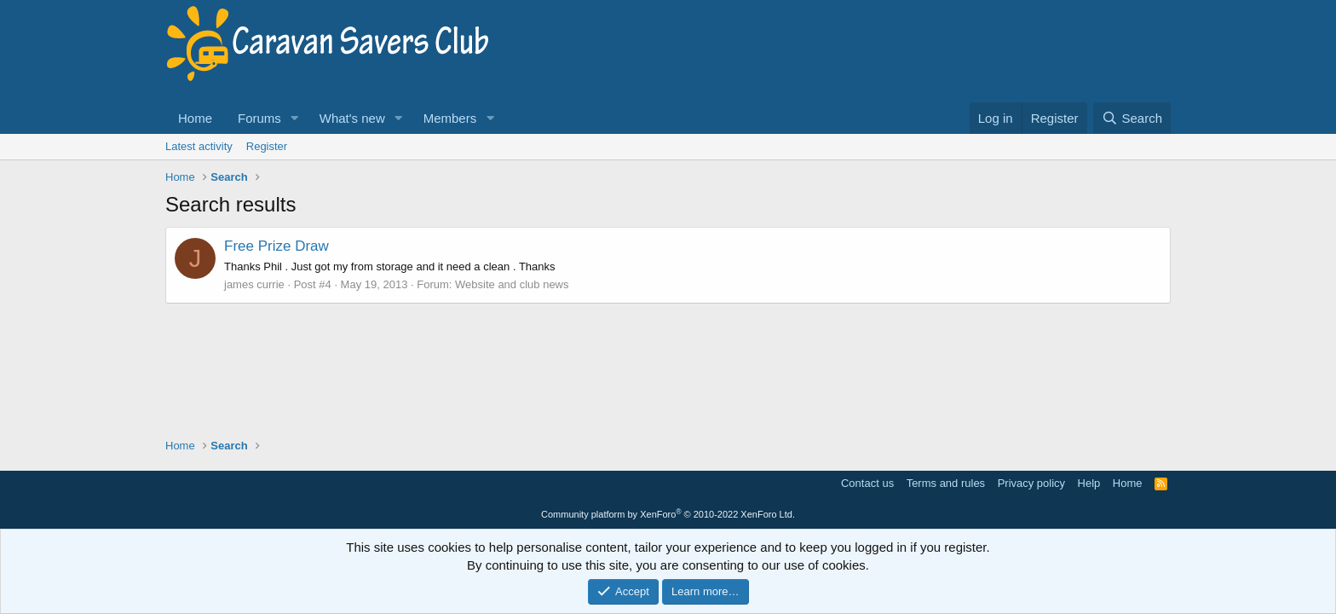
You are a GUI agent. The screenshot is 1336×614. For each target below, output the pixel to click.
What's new (352, 118)
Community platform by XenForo (668, 514)
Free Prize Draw (276, 246)
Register (266, 146)
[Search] (1132, 118)
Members (450, 118)
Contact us (867, 483)
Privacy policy (1031, 483)
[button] (295, 118)
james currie (254, 284)
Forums (259, 118)
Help (1089, 483)
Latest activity (199, 146)
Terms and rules (946, 483)
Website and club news (511, 284)
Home (195, 118)
